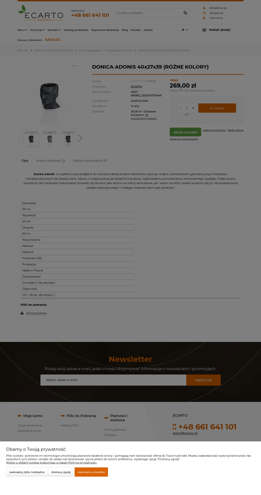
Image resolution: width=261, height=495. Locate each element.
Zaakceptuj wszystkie (91, 472)
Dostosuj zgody (61, 472)
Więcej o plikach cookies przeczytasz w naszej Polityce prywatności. (51, 462)
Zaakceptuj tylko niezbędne (26, 472)
